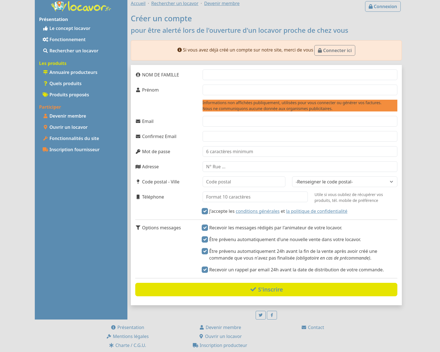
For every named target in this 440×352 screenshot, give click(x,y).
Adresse (147, 167)
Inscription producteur (220, 345)
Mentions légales (127, 336)
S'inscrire (266, 289)
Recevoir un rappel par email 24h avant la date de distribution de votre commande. (296, 270)
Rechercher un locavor (70, 51)
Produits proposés (66, 95)
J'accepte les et (278, 211)
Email (144, 121)
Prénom (147, 90)
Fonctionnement (64, 39)
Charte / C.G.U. (127, 345)
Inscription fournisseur (71, 149)
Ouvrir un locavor (65, 127)
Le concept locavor (66, 28)
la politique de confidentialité (316, 211)
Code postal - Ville (157, 182)
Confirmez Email (156, 136)
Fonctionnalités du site (71, 138)
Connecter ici (335, 50)
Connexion (383, 6)
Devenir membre (64, 116)
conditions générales (257, 211)
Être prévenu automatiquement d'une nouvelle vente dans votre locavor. (285, 239)
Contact (312, 327)
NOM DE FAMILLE (157, 75)
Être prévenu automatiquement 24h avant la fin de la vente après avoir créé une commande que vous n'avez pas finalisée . (293, 254)
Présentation (127, 327)
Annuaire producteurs (70, 72)
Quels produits (62, 83)
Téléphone (149, 197)
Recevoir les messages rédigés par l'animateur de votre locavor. (275, 228)
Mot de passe (152, 151)
